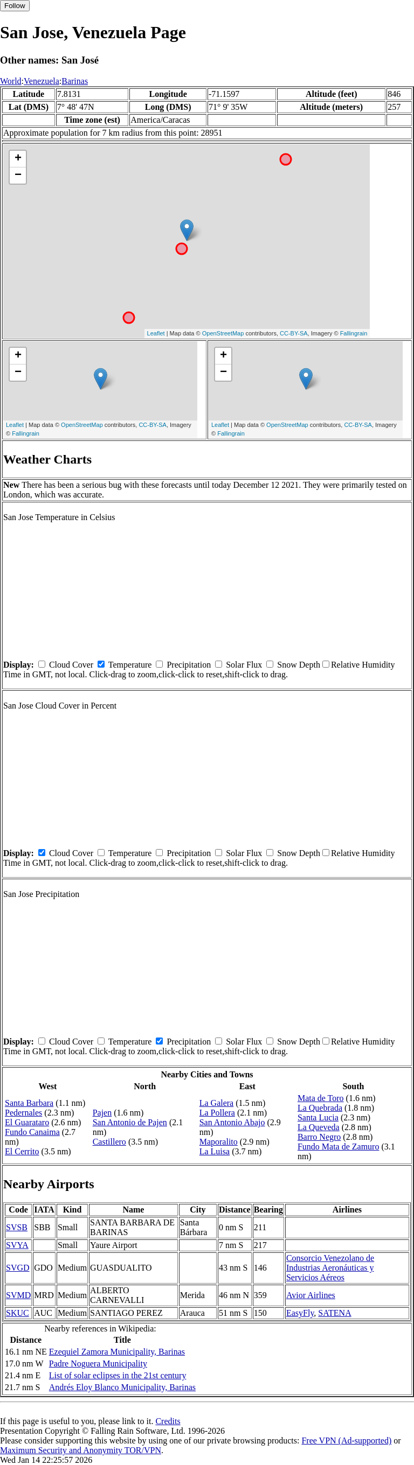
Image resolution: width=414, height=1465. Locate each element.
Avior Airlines (310, 1295)
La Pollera (217, 1112)
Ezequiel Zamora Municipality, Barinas (117, 1351)
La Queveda (319, 1127)
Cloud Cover (71, 664)
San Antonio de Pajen (130, 1122)
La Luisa (214, 1151)
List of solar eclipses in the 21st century (118, 1375)
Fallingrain (354, 333)
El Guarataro (27, 1122)
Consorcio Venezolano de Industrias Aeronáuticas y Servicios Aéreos (330, 1267)
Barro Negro (319, 1136)
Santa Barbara (29, 1102)
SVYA (17, 1245)
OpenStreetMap (223, 333)
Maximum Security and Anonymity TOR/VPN (80, 1450)
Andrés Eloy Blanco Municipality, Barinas (122, 1387)
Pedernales (23, 1112)
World (11, 81)
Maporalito (218, 1141)
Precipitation (189, 664)
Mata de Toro (321, 1098)
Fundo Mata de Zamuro (339, 1146)
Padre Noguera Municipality (98, 1363)
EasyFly (300, 1312)
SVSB (16, 1227)
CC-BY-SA (294, 333)
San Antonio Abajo (232, 1122)
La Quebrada (320, 1107)
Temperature (130, 664)
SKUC (17, 1312)
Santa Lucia (318, 1117)
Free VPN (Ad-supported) (346, 1440)
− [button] (18, 175)
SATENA (334, 1312)
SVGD (18, 1267)
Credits (167, 1421)
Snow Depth (298, 664)
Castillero (109, 1141)
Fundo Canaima (32, 1132)
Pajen (102, 1112)
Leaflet (156, 333)
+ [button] (18, 159)
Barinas (74, 81)
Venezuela (41, 81)
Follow (14, 6)
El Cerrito (22, 1151)
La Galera (216, 1102)
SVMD (18, 1295)
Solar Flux (244, 664)
